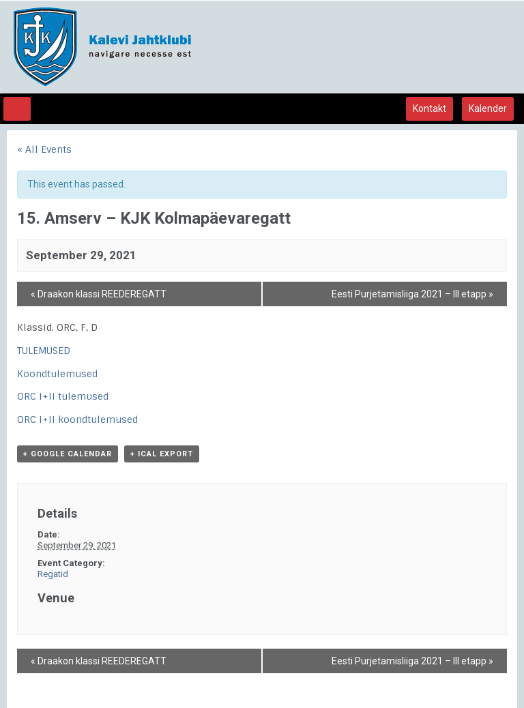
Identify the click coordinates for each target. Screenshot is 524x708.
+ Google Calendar (67, 453)
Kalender (488, 108)
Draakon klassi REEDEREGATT (98, 294)
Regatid (53, 574)
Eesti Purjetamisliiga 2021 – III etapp (412, 294)
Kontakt (429, 108)
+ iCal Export (161, 453)
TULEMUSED (43, 350)
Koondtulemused (57, 374)
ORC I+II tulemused (62, 396)
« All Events (44, 149)
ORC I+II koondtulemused (77, 419)
